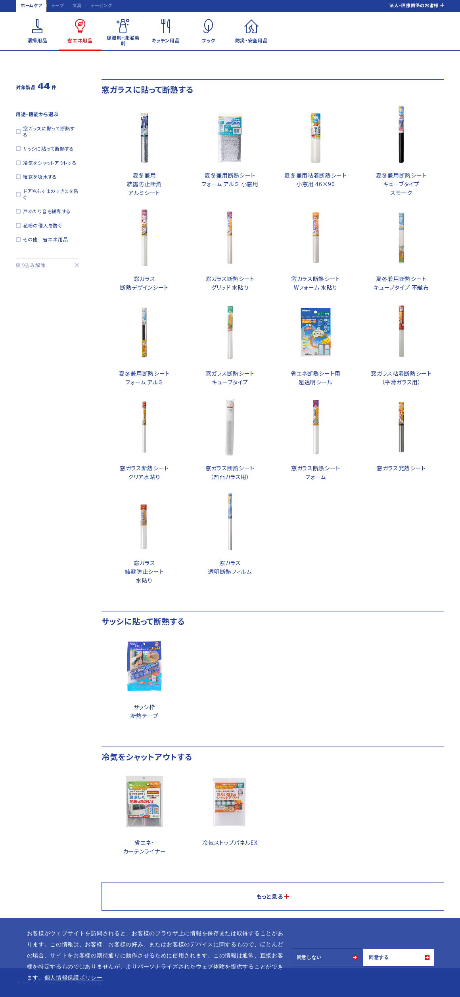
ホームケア (31, 5)
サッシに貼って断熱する (48, 148)
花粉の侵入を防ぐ (42, 225)
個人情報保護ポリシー (73, 977)
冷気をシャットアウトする (50, 162)
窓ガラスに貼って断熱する (49, 131)
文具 (77, 5)
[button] (105, 978)
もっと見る (270, 896)
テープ (57, 5)
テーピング (101, 5)
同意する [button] (379, 957)
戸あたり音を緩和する (47, 211)
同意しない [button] (309, 957)
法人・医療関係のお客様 (414, 5)
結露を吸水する (40, 176)
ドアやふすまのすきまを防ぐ (51, 194)
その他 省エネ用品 (45, 239)
